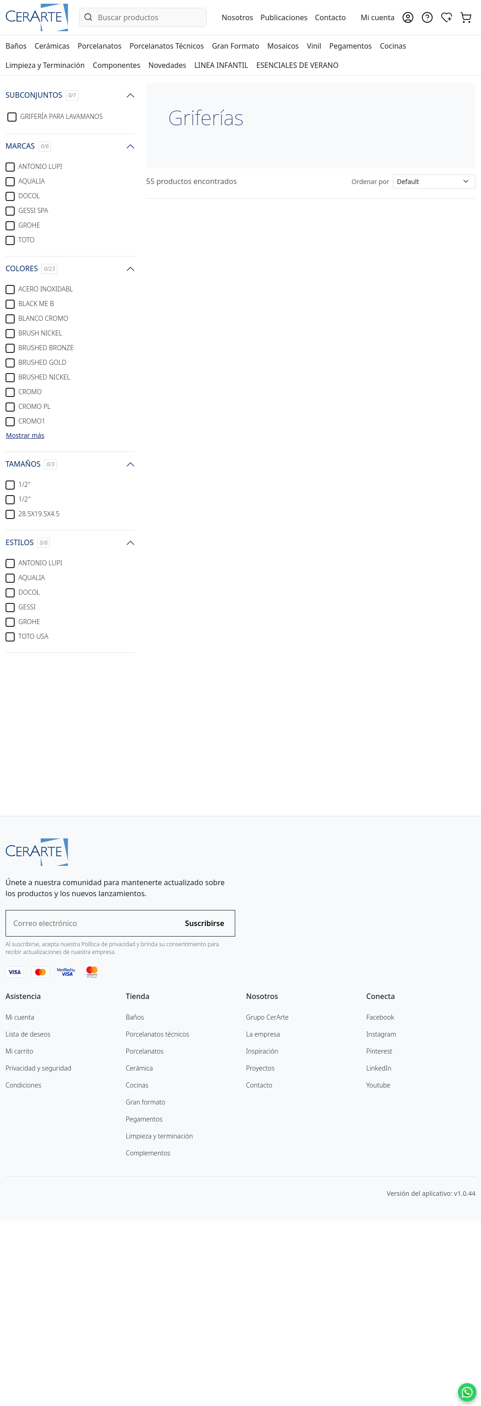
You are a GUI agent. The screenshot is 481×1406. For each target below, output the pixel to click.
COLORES (31, 268)
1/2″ (24, 499)
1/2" (24, 484)
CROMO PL (34, 406)
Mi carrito (20, 1235)
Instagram (381, 1218)
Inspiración (262, 1235)
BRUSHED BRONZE (46, 347)
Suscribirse (204, 1108)
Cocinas (393, 46)
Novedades (167, 65)
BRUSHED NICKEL (44, 377)
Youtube (378, 1269)
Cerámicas (51, 46)
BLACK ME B (36, 303)
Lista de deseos (28, 1218)
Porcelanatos (99, 46)
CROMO (30, 391)
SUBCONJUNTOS (42, 95)
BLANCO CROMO (43, 318)
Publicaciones (283, 17)
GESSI (27, 607)
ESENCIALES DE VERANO (297, 65)
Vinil (314, 46)
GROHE (29, 225)
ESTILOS (28, 542)
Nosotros (237, 17)
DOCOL (29, 195)
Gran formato (145, 1286)
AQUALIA (31, 181)
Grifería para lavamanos (61, 116)
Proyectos (260, 1252)
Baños (16, 46)
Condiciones (23, 1269)
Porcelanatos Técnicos (167, 46)
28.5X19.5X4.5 (39, 513)
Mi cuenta (20, 1201)
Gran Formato (235, 46)
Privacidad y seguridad (38, 1252)
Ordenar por (370, 181)
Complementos (148, 1337)
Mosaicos (283, 46)
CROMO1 (31, 421)
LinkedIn (378, 1252)
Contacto (330, 17)
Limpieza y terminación (159, 1320)
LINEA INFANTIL (221, 65)
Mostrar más (25, 435)
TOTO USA (33, 636)
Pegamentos (350, 46)
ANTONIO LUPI (40, 166)
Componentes (116, 65)
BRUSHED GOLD (42, 362)
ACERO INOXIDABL (45, 289)
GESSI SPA (33, 210)
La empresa (263, 1218)
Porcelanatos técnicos (157, 1218)
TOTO (26, 239)
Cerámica (139, 1252)
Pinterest (379, 1235)
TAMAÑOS (31, 464)
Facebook (380, 1201)
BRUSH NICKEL (40, 333)
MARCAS (28, 146)
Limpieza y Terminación (45, 65)
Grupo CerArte (267, 1201)
